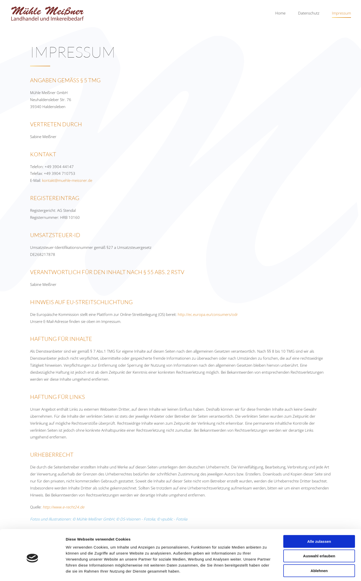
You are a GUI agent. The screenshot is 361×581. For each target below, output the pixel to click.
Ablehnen (319, 549)
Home (280, 13)
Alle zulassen (319, 520)
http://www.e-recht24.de (63, 506)
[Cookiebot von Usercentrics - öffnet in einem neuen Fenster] (32, 571)
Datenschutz (308, 13)
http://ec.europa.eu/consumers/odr (208, 314)
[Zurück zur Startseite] (47, 13)
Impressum (341, 13)
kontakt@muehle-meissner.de (67, 180)
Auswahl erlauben (319, 534)
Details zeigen (266, 571)
